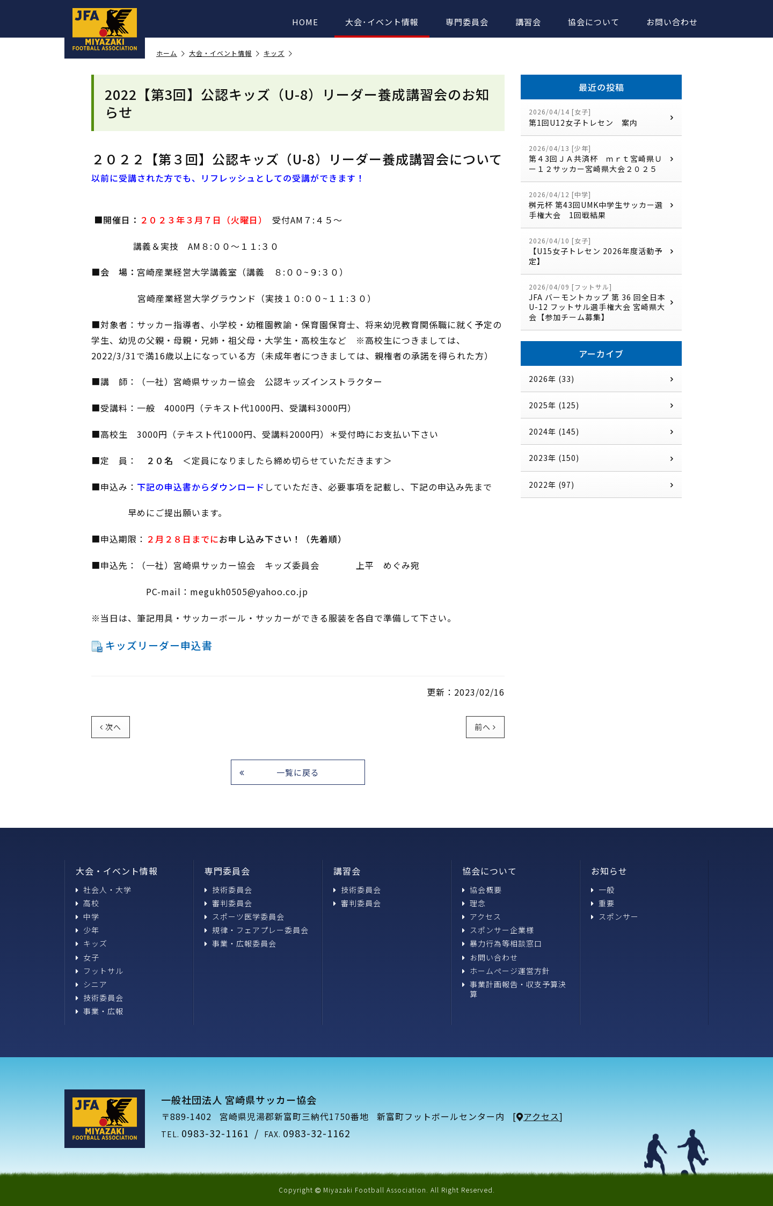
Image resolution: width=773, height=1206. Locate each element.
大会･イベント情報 (382, 21)
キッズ (278, 53)
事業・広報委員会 (240, 943)
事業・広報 (99, 1011)
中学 (87, 916)
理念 (474, 903)
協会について (593, 21)
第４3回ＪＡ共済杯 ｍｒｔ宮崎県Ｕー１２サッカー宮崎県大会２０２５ (601, 158)
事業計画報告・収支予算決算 (514, 989)
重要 (603, 903)
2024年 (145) (601, 431)
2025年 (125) (601, 405)
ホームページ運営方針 (506, 971)
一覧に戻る (279, 772)
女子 (87, 957)
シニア (91, 984)
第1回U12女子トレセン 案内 (601, 117)
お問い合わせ (672, 21)
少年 (87, 930)
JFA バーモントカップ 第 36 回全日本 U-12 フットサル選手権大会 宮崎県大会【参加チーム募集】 (601, 302)
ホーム (170, 53)
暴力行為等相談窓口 (502, 943)
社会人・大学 (104, 889)
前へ (485, 726)
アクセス (481, 916)
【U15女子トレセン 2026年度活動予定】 (601, 251)
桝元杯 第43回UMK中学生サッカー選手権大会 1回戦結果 (601, 205)
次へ (110, 726)
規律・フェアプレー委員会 (257, 930)
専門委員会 (467, 21)
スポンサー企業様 (498, 930)
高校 (87, 903)
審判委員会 (228, 903)
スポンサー (615, 916)
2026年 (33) (601, 378)
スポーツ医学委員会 (245, 916)
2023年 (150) (601, 457)
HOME (305, 21)
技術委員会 (99, 997)
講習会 (528, 21)
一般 (603, 889)
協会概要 (482, 889)
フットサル (99, 971)
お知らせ (609, 870)
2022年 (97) (601, 484)
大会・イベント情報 (224, 53)
